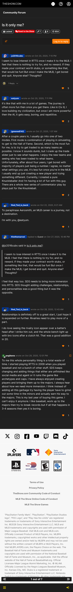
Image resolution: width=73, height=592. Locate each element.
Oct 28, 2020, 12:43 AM (51, 309)
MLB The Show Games (36, 504)
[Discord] (55, 436)
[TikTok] (65, 436)
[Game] (53, 3)
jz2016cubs (17, 56)
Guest (40, 237)
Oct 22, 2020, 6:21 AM (51, 205)
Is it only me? (34, 245)
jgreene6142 (17, 131)
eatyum (15, 98)
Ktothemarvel (18, 237)
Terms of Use (37, 482)
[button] (4, 588)
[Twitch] (46, 436)
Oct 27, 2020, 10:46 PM (58, 237)
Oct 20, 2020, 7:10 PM (45, 56)
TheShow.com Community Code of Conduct (36, 493)
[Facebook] (26, 436)
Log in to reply (61, 41)
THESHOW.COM (11, 3)
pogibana (10, 355)
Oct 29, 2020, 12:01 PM (36, 355)
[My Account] (69, 3)
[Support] (61, 3)
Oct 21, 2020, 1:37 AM (46, 131)
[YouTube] (36, 436)
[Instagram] (17, 436)
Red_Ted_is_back (19, 205)
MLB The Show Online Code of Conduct (37, 499)
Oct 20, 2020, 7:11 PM (41, 98)
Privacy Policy (36, 487)
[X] (7, 436)
